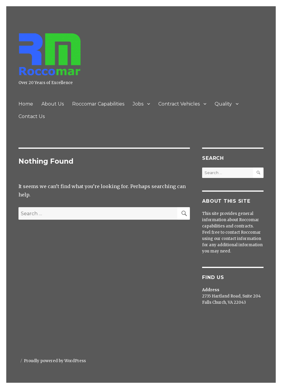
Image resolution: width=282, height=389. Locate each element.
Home (25, 104)
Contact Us (31, 116)
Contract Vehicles (179, 104)
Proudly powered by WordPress (55, 360)
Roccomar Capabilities (98, 104)
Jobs (138, 104)
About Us (52, 104)
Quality (223, 104)
